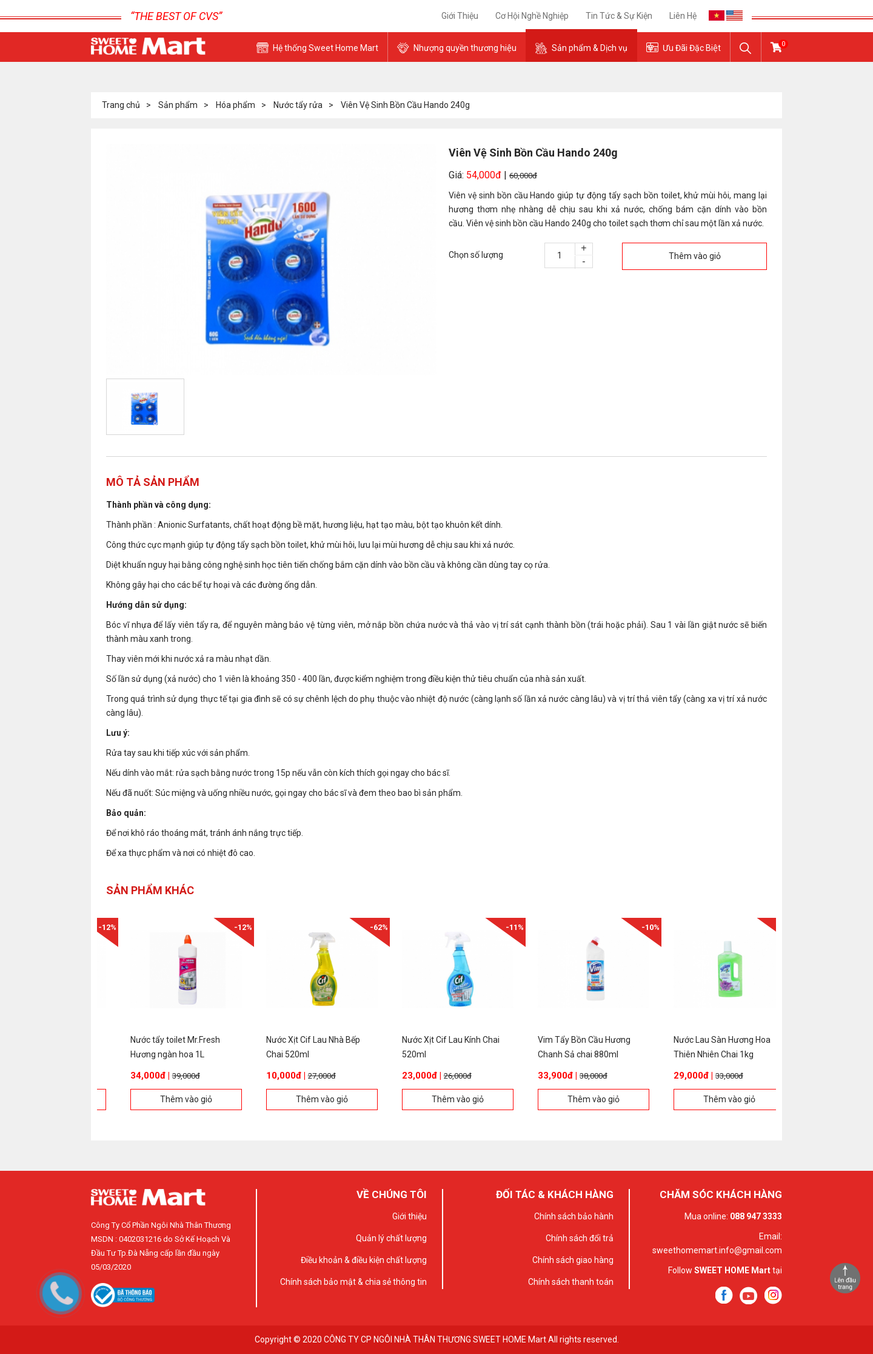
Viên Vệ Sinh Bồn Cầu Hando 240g (405, 105)
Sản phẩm (178, 105)
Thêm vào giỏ (695, 256)
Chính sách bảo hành (574, 1216)
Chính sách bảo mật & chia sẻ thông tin (353, 1282)
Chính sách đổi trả (580, 1238)
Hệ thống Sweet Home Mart (325, 48)
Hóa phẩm (235, 105)
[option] (271, 260)
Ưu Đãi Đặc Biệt (692, 48)
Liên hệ (683, 16)
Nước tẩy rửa (298, 105)
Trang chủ (121, 105)
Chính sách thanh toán (571, 1282)
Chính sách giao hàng (573, 1260)
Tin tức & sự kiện (619, 16)
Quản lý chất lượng (391, 1238)
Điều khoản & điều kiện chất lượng (364, 1260)
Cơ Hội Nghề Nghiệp (532, 16)
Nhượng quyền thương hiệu (465, 48)
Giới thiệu (459, 16)
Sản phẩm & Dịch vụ (589, 48)
